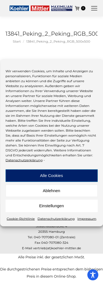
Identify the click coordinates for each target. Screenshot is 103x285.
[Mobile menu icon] (94, 8)
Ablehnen (51, 190)
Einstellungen (51, 205)
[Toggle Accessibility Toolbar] (93, 275)
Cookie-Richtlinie (21, 218)
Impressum (86, 218)
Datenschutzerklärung (24, 160)
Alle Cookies (51, 175)
